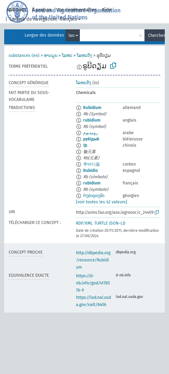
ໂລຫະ (67, 55)
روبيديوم (90, 132)
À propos (41, 10)
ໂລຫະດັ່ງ (84, 55)
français (68, 19)
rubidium (92, 120)
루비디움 (91, 164)
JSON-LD (117, 223)
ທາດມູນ (50, 55)
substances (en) (24, 55)
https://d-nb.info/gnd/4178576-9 (93, 283)
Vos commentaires (76, 10)
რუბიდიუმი (93, 195)
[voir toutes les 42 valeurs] (101, 202)
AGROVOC (17, 10)
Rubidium (92, 107)
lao (71, 35)
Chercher (156, 35)
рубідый (91, 139)
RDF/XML (84, 223)
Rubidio (90, 170)
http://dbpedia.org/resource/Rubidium (93, 260)
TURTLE (101, 223)
